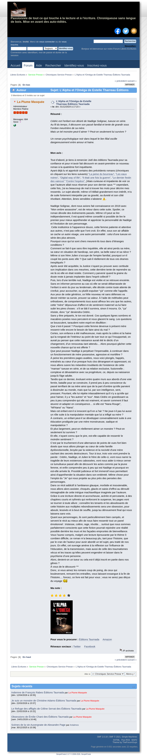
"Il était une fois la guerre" (96, 177)
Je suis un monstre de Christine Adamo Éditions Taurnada (44, 700)
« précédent (121, 81)
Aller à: (87, 674)
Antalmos (74, 725)
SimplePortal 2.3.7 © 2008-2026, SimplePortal (73, 754)
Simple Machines (129, 737)
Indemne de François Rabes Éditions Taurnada (38, 692)
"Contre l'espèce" (75, 181)
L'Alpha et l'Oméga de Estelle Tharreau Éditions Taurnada (73, 102)
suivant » (132, 81)
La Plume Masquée (30, 102)
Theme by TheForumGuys (125, 742)
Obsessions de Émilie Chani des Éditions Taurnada (40, 716)
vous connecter (47, 41)
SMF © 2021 (115, 737)
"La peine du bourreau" (101, 174)
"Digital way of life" (70, 177)
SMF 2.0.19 (102, 737)
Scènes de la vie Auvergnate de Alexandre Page (38, 724)
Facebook (89, 646)
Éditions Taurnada (89, 639)
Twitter (77, 646)
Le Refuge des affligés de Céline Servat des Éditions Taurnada (46, 708)
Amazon (107, 639)
